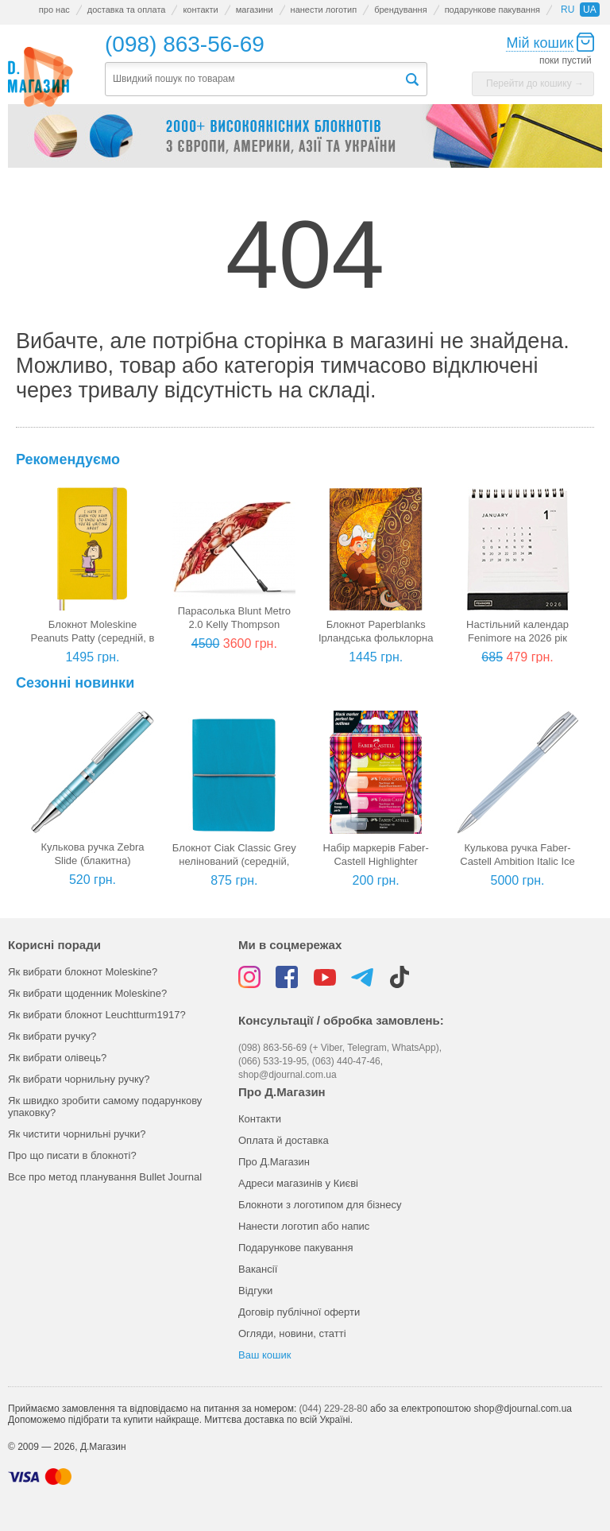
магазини (254, 9)
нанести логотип (324, 9)
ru (567, 9)
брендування (400, 9)
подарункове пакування (492, 9)
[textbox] (254, 79)
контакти (200, 9)
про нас (54, 9)
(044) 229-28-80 (333, 1408)
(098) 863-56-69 (184, 44)
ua (589, 9)
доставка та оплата (126, 9)
